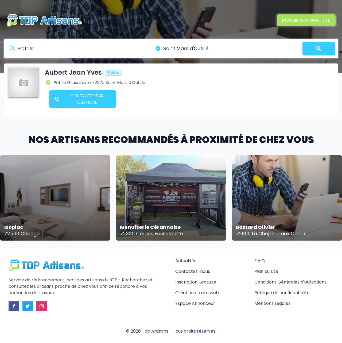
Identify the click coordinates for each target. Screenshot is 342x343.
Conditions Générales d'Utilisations (290, 282)
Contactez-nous (192, 271)
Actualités (185, 261)
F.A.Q (259, 261)
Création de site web (197, 293)
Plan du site (266, 271)
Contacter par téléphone (79, 99)
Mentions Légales (272, 303)
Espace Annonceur (195, 303)
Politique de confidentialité (282, 293)
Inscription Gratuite (306, 20)
